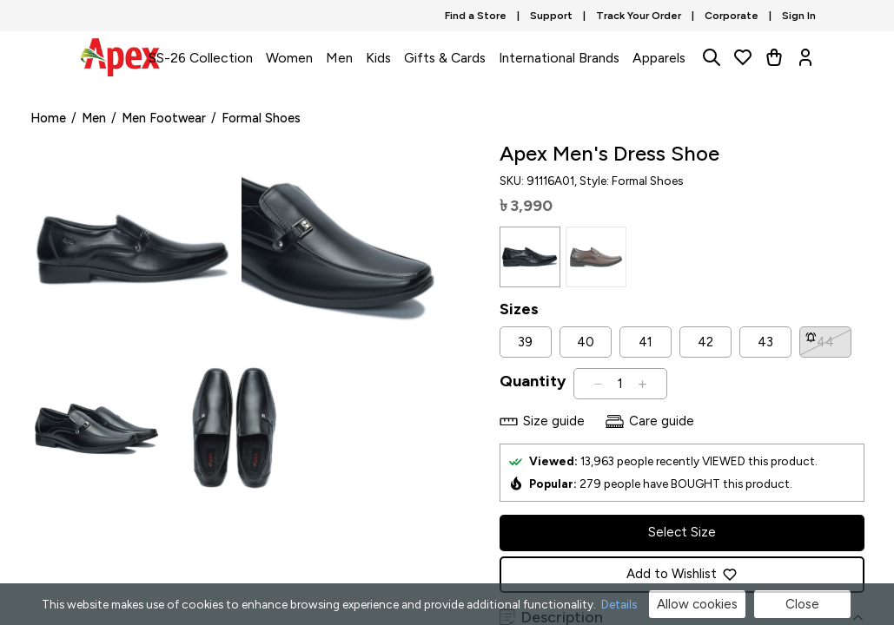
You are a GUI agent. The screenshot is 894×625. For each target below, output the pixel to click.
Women (289, 57)
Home (48, 118)
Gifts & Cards (445, 57)
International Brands (559, 57)
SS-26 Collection (201, 57)
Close (802, 604)
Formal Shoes (261, 118)
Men (339, 57)
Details (619, 604)
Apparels (658, 57)
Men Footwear (164, 118)
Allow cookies (697, 604)
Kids (378, 57)
